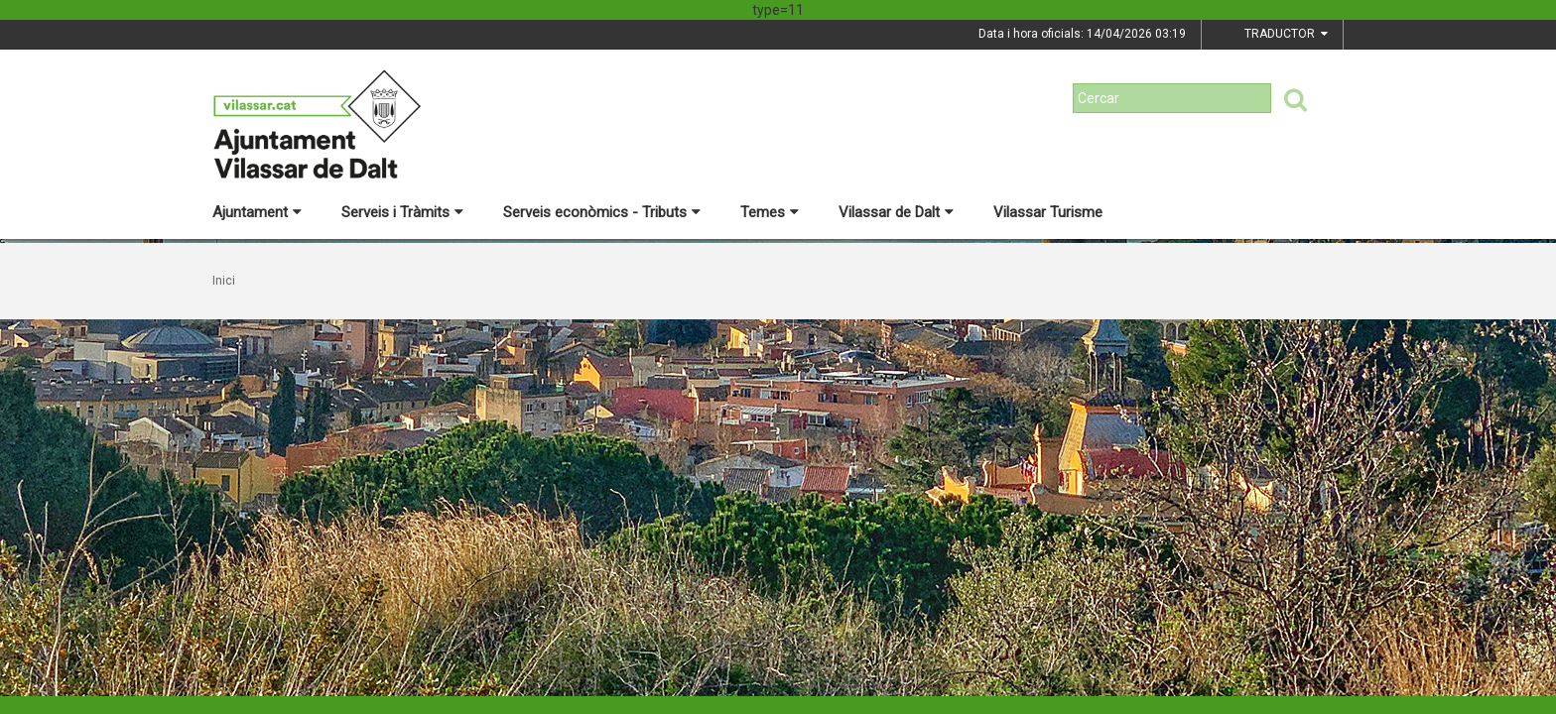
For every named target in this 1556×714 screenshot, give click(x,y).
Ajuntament (257, 212)
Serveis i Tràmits (402, 212)
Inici (223, 281)
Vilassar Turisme (1047, 212)
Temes (769, 212)
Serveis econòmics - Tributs (602, 212)
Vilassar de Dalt (896, 212)
